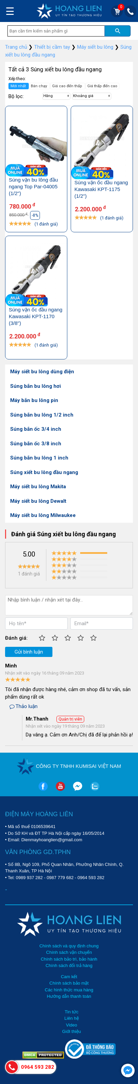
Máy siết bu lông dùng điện (42, 372)
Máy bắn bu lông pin (34, 400)
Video (71, 1025)
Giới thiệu (71, 1031)
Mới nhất (18, 86)
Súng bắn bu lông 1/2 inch (41, 415)
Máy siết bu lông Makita (38, 487)
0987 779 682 (60, 877)
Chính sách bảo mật (69, 983)
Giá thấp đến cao (102, 86)
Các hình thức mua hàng (69, 989)
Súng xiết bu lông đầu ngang (44, 472)
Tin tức (71, 1011)
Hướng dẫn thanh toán (69, 996)
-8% (35, 215)
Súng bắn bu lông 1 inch (39, 458)
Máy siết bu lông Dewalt (38, 501)
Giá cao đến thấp (67, 86)
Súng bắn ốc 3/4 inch (35, 429)
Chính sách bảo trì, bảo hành (69, 959)
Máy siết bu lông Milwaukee (43, 515)
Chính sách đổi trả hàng (69, 965)
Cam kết (69, 976)
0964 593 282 (91, 877)
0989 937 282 (29, 877)
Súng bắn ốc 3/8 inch (35, 444)
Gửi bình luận (29, 652)
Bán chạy (39, 86)
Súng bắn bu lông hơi (35, 386)
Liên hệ (71, 1018)
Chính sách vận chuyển (69, 952)
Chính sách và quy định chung (68, 945)
